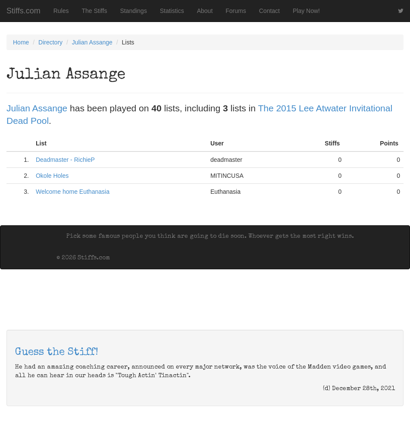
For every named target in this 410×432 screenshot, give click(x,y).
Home (21, 42)
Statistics (172, 10)
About (205, 10)
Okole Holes (52, 175)
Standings (133, 10)
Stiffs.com (23, 10)
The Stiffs (94, 10)
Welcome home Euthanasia (73, 191)
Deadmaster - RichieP (65, 159)
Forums (235, 10)
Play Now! (306, 10)
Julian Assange (92, 42)
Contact (269, 10)
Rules (61, 10)
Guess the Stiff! (56, 352)
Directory (50, 42)
